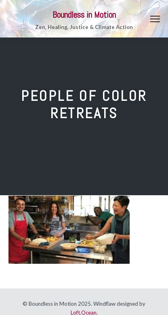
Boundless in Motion (84, 14)
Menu (155, 19)
